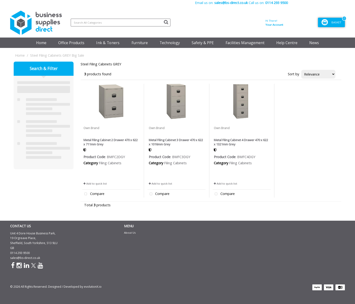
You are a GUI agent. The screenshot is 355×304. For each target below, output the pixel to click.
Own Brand (91, 128)
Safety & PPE (203, 42)
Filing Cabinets (110, 163)
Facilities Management (245, 42)
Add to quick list (95, 183)
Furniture (140, 42)
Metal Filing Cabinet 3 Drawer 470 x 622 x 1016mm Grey (176, 142)
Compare (93, 194)
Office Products (71, 42)
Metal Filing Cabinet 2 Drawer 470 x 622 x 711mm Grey (110, 142)
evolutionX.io (93, 287)
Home (41, 42)
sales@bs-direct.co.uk (25, 258)
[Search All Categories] (120, 22)
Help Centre (286, 42)
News (314, 42)
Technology (170, 42)
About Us (130, 232)
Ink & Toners (108, 42)
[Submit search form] (165, 21)
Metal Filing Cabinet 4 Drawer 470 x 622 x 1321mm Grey (241, 142)
